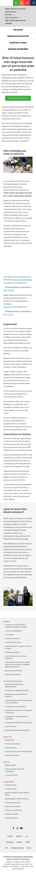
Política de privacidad (13, 806)
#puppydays (16, 280)
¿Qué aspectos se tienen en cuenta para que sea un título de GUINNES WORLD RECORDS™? (17, 665)
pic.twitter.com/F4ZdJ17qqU (14, 283)
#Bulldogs (7, 304)
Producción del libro (12, 755)
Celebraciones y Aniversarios (15, 706)
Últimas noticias (10, 765)
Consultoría (9, 634)
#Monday (13, 295)
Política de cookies (11, 814)
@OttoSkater (27, 280)
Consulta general (11, 818)
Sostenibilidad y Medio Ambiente (17, 799)
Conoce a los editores (12, 744)
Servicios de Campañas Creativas (17, 690)
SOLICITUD (18, 30)
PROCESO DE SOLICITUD (18, 36)
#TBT (5, 277)
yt (18, 258)
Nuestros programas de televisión (17, 730)
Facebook (28, 450)
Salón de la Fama (11, 18)
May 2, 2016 (8, 314)
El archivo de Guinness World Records (18, 751)
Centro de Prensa (11, 775)
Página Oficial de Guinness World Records (15, 10)
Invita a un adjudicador (13, 631)
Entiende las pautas (12, 652)
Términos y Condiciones (13, 810)
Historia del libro (11, 748)
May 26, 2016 (8, 290)
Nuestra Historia (11, 785)
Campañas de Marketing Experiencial (18, 722)
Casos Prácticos (10, 726)
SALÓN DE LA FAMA (18, 43)
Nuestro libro (9, 740)
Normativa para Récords (13, 670)
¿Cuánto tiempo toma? (13, 642)
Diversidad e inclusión (13, 802)
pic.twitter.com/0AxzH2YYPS (15, 307)
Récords (8, 15)
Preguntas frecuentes (13, 674)
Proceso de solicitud (12, 638)
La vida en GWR (10, 789)
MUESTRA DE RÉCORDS (18, 49)
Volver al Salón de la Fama (18, 98)
